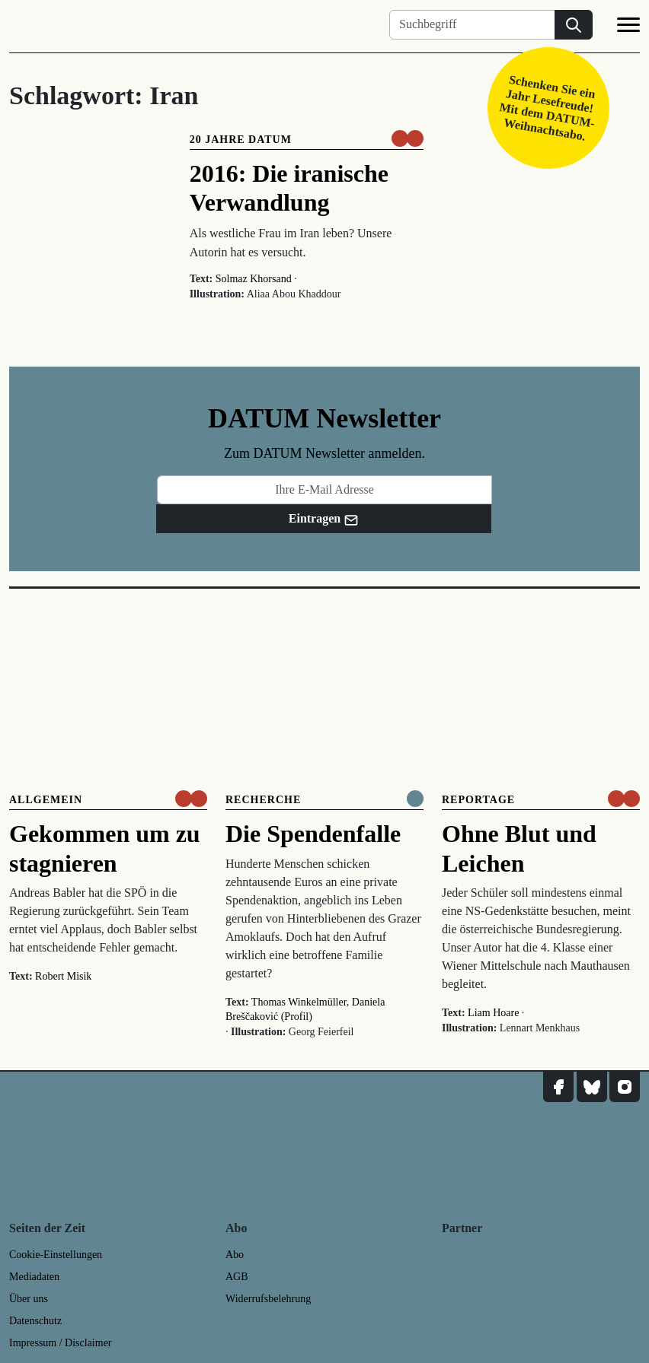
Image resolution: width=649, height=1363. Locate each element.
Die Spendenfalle (313, 833)
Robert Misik (63, 976)
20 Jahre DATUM (241, 139)
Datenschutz (35, 1320)
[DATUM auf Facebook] (558, 1087)
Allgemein (45, 799)
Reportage (478, 799)
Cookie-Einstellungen (55, 1254)
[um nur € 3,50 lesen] (408, 138)
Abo (234, 1254)
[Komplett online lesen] (415, 798)
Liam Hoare (493, 1012)
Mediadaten (34, 1276)
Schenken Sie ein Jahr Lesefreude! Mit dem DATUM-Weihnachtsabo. (547, 107)
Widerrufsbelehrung (268, 1298)
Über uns (28, 1298)
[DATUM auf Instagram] (624, 1087)
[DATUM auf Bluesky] (592, 1087)
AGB (236, 1276)
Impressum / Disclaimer (60, 1343)
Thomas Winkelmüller (299, 1002)
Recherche (263, 799)
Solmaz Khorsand (254, 278)
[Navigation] (628, 27)
